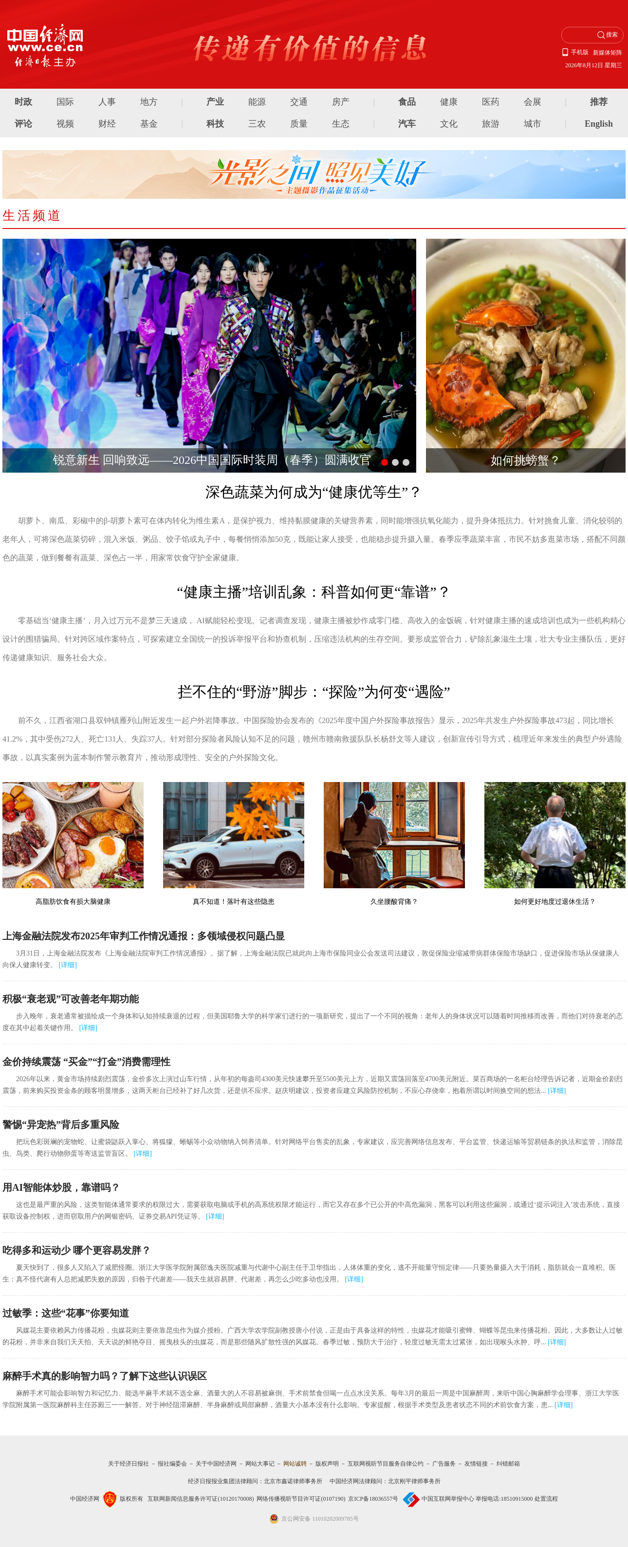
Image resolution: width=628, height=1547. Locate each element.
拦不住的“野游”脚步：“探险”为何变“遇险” (314, 692)
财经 (107, 124)
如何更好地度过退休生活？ (555, 901)
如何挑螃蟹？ (526, 460)
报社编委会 (172, 1463)
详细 (67, 965)
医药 (490, 102)
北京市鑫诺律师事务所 (293, 1481)
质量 (299, 124)
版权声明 (327, 1463)
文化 (449, 124)
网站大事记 (260, 1463)
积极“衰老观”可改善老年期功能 (70, 998)
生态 (341, 124)
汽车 (407, 124)
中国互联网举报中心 (448, 1498)
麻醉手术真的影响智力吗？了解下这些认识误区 (104, 1376)
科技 (215, 124)
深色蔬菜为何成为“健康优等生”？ (314, 492)
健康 (449, 102)
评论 (23, 124)
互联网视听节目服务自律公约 (386, 1463)
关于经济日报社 (128, 1463)
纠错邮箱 (508, 1463)
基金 (149, 124)
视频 (65, 124)
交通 (299, 102)
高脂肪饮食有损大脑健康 (73, 901)
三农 (257, 124)
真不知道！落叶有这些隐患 (234, 901)
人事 (107, 102)
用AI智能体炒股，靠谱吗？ (61, 1187)
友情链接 (476, 1463)
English (599, 124)
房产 (341, 102)
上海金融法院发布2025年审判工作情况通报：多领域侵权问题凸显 (143, 936)
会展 (532, 102)
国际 (65, 102)
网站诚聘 (295, 1463)
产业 (215, 102)
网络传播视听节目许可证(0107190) (301, 1498)
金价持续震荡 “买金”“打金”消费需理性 (86, 1061)
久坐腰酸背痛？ (394, 901)
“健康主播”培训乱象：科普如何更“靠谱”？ (314, 592)
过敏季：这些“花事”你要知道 (65, 1313)
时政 (23, 102)
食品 (407, 102)
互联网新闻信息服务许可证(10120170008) (201, 1498)
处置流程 (546, 1498)
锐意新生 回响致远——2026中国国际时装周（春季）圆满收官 (212, 460)
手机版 (580, 52)
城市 (532, 124)
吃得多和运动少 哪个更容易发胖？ (76, 1250)
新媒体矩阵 (607, 52)
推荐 (599, 102)
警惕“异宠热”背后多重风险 (60, 1124)
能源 (257, 102)
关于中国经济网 (216, 1463)
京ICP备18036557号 (373, 1498)
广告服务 (444, 1463)
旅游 (490, 124)
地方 (149, 102)
